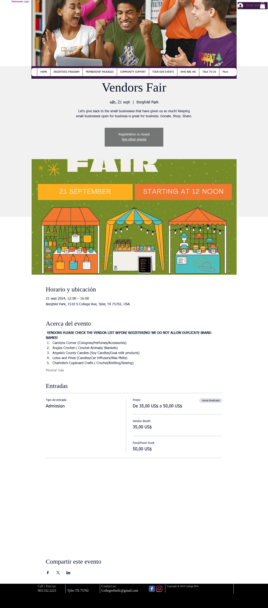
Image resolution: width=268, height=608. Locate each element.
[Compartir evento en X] (58, 572)
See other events (134, 139)
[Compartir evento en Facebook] (48, 572)
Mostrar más (55, 370)
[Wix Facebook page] (152, 589)
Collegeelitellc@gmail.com (119, 590)
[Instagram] (159, 589)
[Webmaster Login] (20, 2)
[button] (262, 5)
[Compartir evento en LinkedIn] (68, 572)
